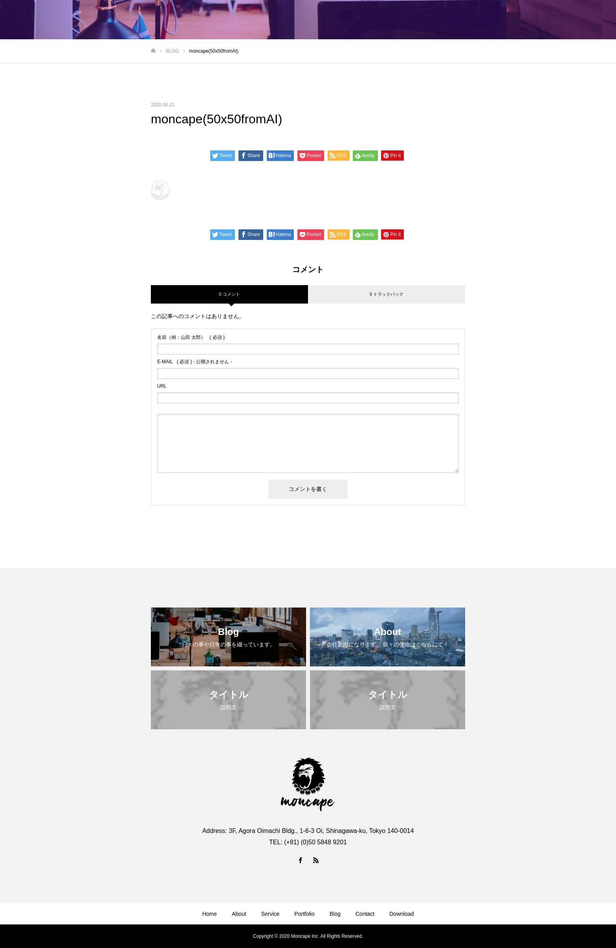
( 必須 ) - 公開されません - (194, 361)
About (239, 914)
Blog (335, 914)
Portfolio (304, 914)
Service (270, 914)
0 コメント (229, 294)
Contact (365, 914)
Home (209, 914)
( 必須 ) (191, 337)
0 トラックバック (386, 294)
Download (401, 914)
